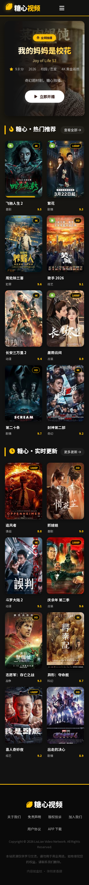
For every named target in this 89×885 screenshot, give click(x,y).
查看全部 (72, 129)
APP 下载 (55, 829)
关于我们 (14, 816)
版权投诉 (54, 816)
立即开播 (44, 96)
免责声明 (34, 816)
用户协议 (34, 829)
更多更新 (72, 451)
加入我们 (75, 816)
